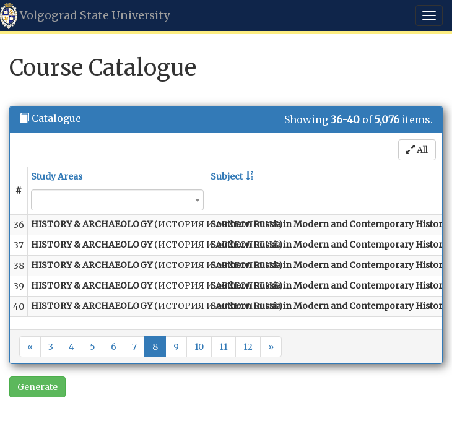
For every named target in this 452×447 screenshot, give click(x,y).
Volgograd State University (85, 16)
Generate (37, 387)
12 (248, 346)
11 (223, 346)
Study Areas (56, 176)
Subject (227, 176)
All (417, 149)
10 (199, 346)
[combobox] (117, 199)
